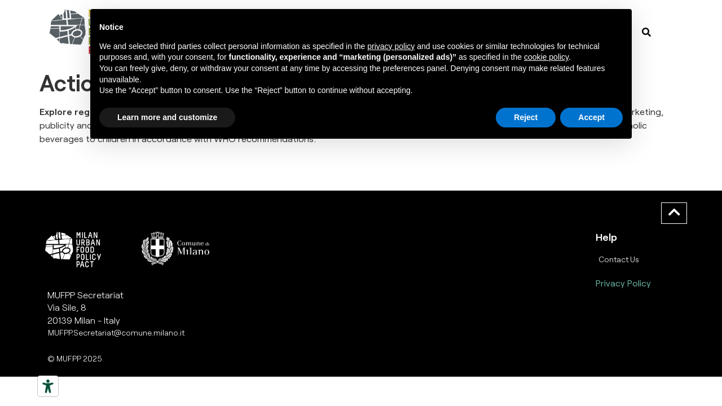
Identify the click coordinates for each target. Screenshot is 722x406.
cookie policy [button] (546, 56)
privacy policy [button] (391, 46)
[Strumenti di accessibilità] (48, 386)
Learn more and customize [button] (167, 117)
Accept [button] (591, 117)
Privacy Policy (623, 282)
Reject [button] (526, 117)
